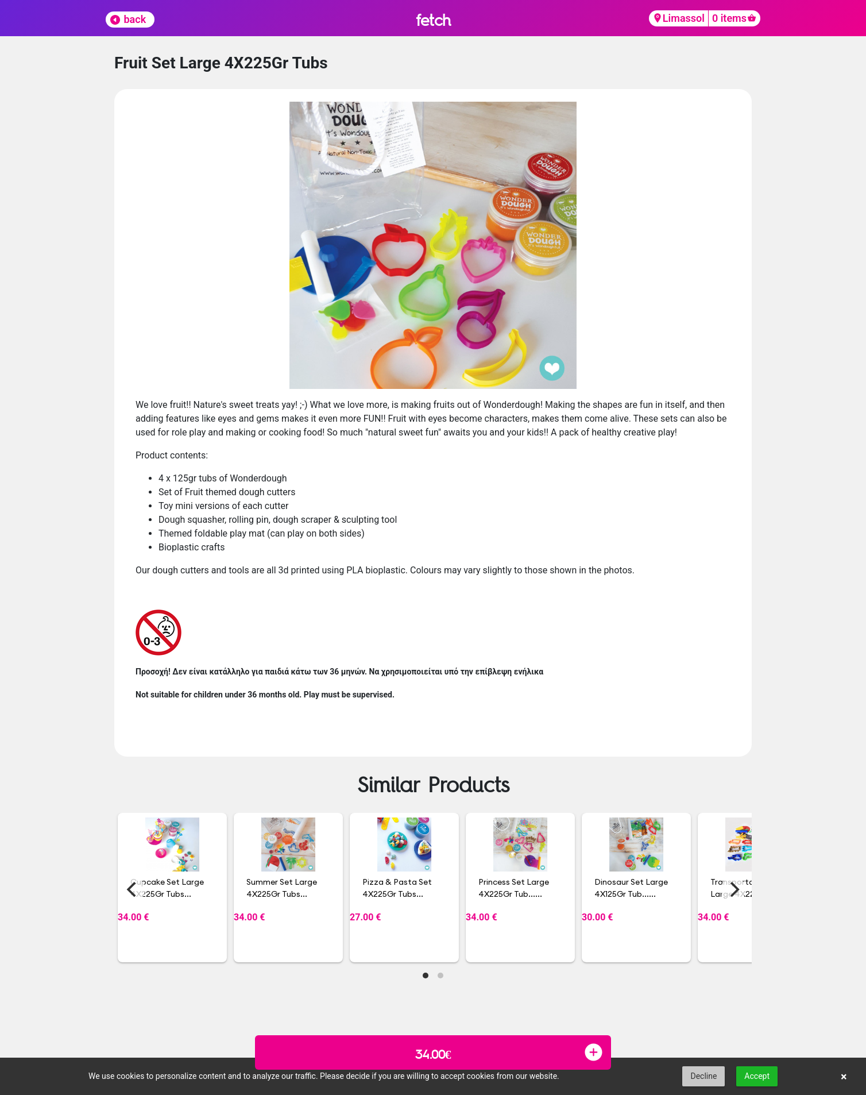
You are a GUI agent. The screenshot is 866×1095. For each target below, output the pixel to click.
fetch (433, 19)
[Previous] (132, 889)
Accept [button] (757, 1076)
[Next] (733, 889)
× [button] (844, 1076)
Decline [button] (703, 1076)
